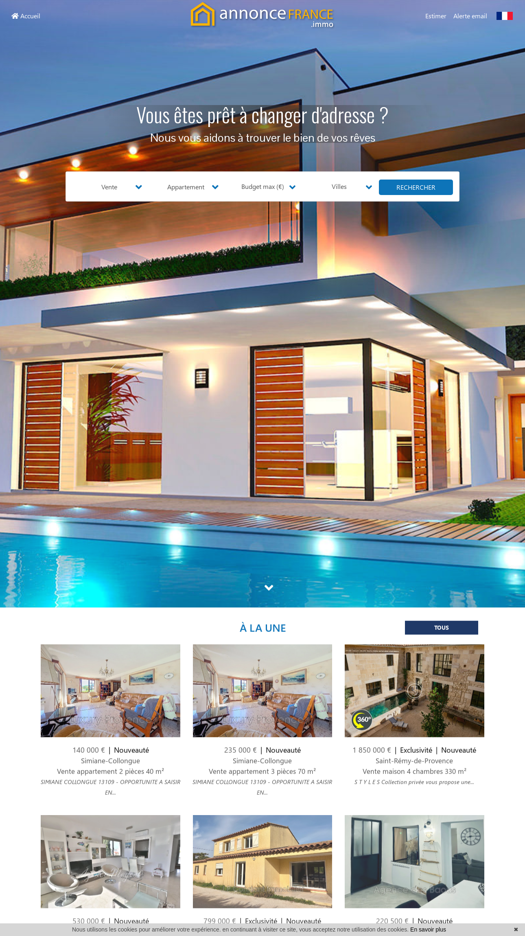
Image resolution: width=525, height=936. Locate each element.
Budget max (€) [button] (262, 186)
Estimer (435, 15)
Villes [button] (339, 186)
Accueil (25, 15)
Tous (441, 640)
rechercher (415, 187)
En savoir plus (428, 929)
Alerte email (470, 15)
